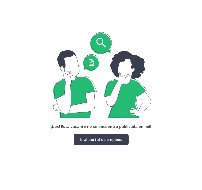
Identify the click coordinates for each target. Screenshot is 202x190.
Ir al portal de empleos (101, 139)
